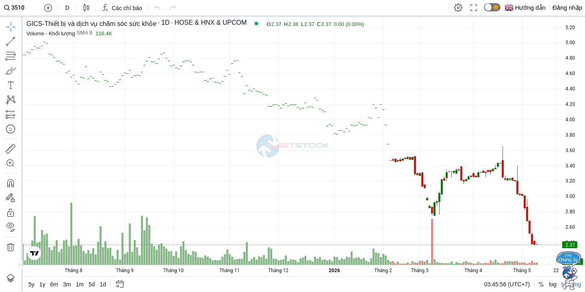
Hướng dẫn (530, 7)
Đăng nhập (567, 7)
